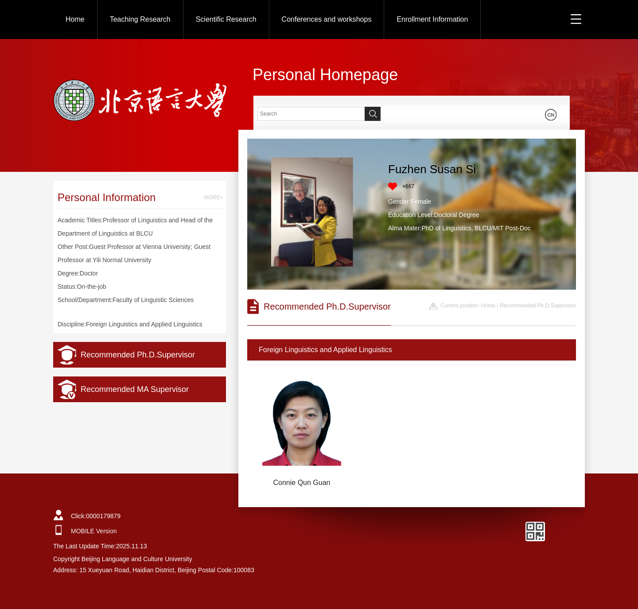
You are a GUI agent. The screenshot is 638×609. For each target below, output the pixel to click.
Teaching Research (140, 19)
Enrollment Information (432, 19)
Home (75, 19)
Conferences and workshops (327, 19)
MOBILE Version (94, 531)
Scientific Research (226, 19)
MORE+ (213, 197)
